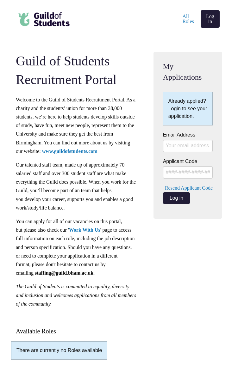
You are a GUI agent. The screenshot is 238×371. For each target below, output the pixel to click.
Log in (210, 19)
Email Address (188, 142)
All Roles (188, 19)
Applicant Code (188, 169)
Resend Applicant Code (189, 188)
